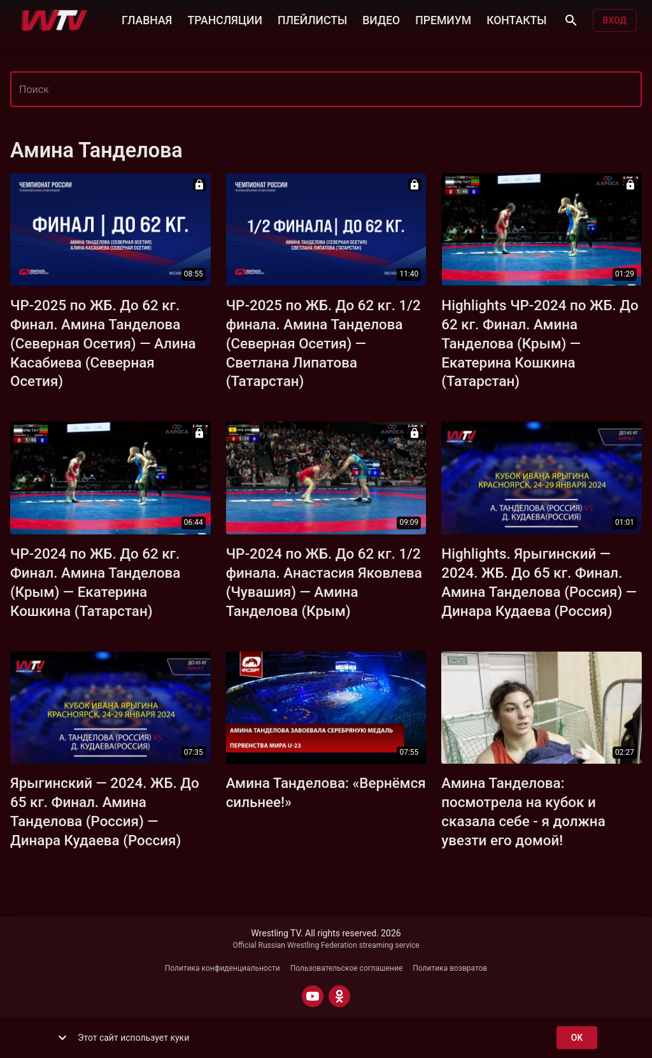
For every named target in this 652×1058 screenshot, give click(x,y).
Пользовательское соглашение (346, 968)
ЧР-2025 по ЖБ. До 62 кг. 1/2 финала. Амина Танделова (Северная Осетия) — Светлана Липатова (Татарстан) (323, 343)
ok (576, 1038)
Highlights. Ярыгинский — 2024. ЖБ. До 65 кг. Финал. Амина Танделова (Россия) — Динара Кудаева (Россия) (539, 582)
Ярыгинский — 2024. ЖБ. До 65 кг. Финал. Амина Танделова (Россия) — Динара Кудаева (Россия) (104, 811)
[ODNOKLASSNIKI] (339, 996)
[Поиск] (571, 20)
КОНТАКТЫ (516, 19)
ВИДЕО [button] (381, 19)
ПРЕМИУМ (443, 19)
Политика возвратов (450, 968)
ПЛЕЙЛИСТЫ (312, 19)
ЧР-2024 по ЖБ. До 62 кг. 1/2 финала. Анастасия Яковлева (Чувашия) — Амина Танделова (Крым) (324, 582)
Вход (614, 21)
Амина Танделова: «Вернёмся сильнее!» (326, 792)
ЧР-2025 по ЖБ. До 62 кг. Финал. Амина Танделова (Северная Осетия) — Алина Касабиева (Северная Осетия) (103, 343)
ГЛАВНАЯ (147, 19)
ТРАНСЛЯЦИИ (224, 19)
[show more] (62, 1037)
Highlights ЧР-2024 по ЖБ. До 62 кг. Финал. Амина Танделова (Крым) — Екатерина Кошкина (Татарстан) (539, 343)
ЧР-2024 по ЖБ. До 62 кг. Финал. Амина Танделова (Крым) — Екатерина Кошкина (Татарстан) (95, 582)
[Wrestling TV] (54, 20)
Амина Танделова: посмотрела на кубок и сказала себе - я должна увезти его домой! (523, 811)
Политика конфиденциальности (222, 968)
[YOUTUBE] (312, 996)
